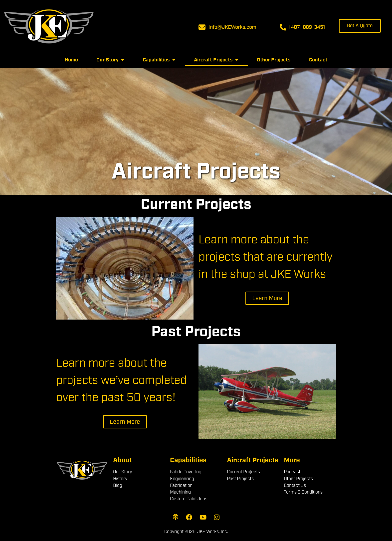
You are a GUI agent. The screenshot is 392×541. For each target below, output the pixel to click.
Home (71, 59)
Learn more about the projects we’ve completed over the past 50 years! (121, 380)
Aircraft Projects (216, 60)
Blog (117, 485)
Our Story (110, 60)
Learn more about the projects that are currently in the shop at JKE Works (265, 257)
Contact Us (295, 485)
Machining (180, 492)
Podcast (292, 472)
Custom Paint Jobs (188, 499)
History (120, 478)
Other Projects (274, 59)
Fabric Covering (185, 472)
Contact (318, 59)
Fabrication (181, 485)
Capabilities (159, 60)
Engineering (182, 478)
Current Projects (243, 472)
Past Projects (240, 478)
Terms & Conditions (303, 492)
